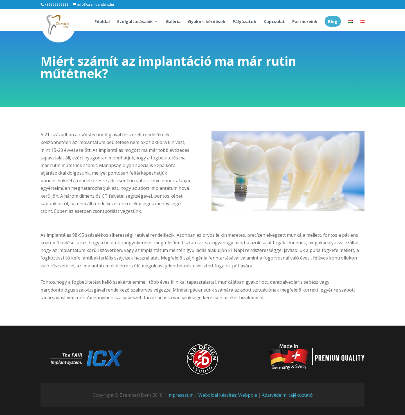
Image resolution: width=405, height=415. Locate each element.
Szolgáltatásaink (135, 21)
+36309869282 (56, 4)
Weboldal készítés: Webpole (227, 395)
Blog (333, 21)
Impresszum (180, 395)
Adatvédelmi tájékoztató (287, 395)
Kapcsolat (274, 21)
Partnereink (304, 21)
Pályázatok (244, 21)
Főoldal (102, 21)
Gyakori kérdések (206, 21)
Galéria (173, 21)
